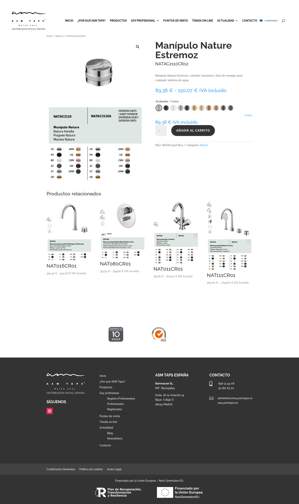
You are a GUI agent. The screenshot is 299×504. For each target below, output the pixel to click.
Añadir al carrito (193, 130)
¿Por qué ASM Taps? (92, 20)
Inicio (69, 20)
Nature (59, 36)
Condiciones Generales (61, 469)
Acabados (162, 101)
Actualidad (225, 20)
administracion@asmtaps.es (235, 398)
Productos (118, 20)
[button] (137, 46)
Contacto (249, 20)
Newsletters (114, 438)
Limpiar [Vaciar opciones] (248, 115)
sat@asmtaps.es (228, 402)
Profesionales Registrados (115, 406)
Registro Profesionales (121, 398)
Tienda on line (202, 20)
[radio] (187, 108)
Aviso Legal (114, 469)
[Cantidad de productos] (161, 130)
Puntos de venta (175, 20)
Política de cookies (91, 469)
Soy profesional (143, 20)
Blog (110, 433)
